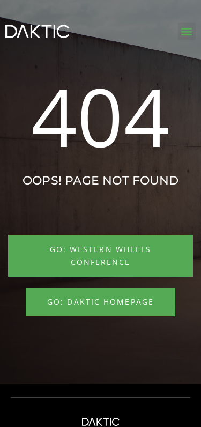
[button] (187, 31)
